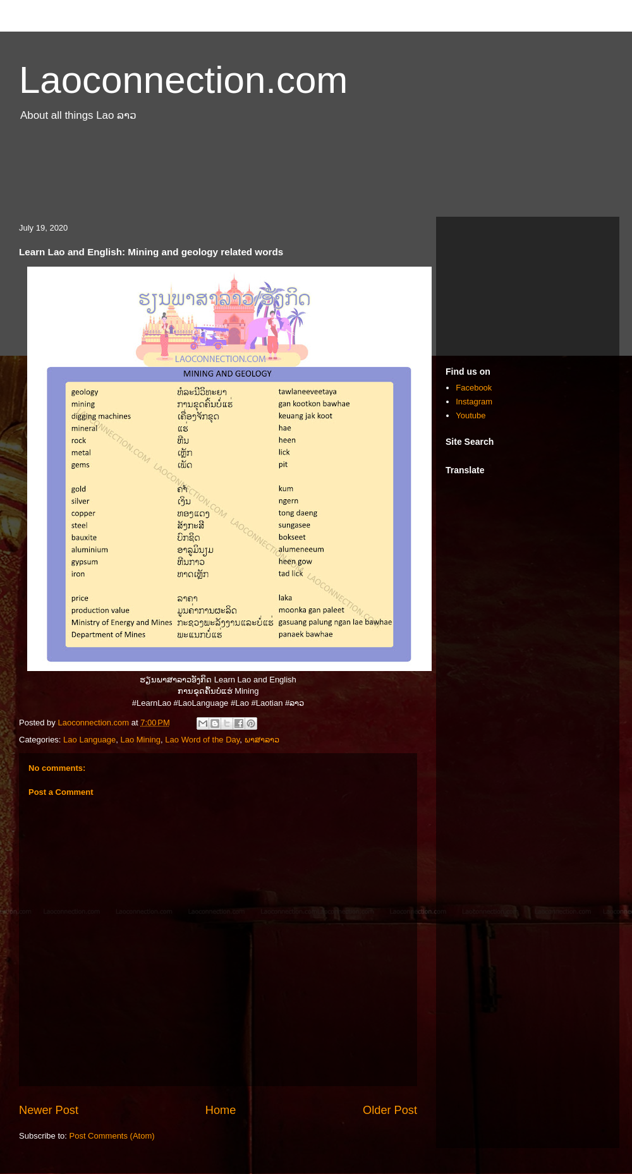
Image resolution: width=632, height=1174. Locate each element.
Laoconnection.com (183, 80)
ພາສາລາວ (262, 739)
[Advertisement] (316, 175)
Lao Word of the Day (202, 739)
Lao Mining (140, 739)
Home (220, 1110)
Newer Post (48, 1110)
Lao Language (89, 739)
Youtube (470, 415)
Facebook (474, 387)
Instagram (474, 401)
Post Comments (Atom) (112, 1136)
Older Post (390, 1110)
